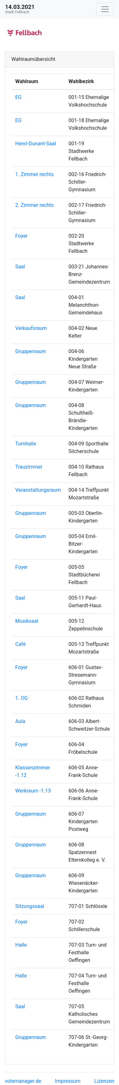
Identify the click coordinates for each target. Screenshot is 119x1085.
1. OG (21, 698)
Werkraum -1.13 (33, 791)
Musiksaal (26, 621)
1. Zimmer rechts (34, 174)
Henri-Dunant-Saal (35, 144)
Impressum (68, 1081)
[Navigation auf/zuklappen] (105, 9)
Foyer (21, 236)
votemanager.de (23, 1081)
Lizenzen (104, 1081)
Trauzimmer (28, 467)
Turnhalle (25, 444)
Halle (21, 945)
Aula (20, 721)
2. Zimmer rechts (34, 205)
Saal (20, 267)
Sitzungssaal (29, 906)
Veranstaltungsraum (38, 490)
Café (20, 644)
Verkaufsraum (31, 328)
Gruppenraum (30, 351)
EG (18, 97)
